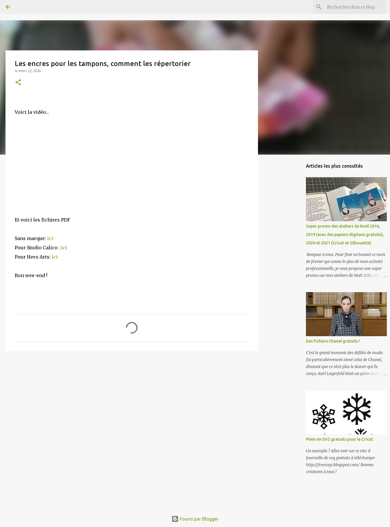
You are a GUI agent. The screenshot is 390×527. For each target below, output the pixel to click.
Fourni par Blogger (195, 518)
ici (50, 238)
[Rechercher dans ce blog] (355, 7)
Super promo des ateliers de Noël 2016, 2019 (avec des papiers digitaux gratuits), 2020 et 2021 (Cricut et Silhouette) (345, 234)
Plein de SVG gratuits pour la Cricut (339, 439)
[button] (18, 83)
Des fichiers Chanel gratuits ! (333, 341)
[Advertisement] (131, 400)
